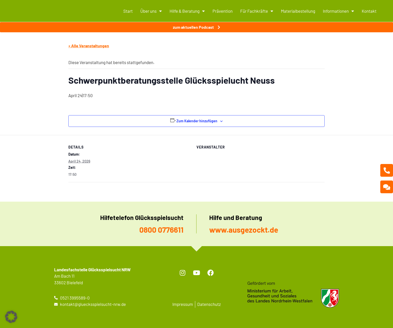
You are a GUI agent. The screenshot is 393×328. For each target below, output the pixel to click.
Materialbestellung (298, 10)
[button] (11, 317)
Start (128, 10)
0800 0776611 (161, 229)
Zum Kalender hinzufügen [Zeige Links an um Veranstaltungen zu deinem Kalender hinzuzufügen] (196, 121)
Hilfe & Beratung (187, 11)
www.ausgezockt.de (243, 229)
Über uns (151, 11)
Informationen (338, 11)
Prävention (223, 10)
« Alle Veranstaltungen (88, 45)
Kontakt (369, 10)
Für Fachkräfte (256, 11)
